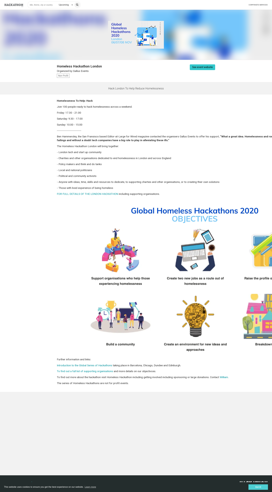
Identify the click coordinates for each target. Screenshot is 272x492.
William (224, 377)
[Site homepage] (13, 5)
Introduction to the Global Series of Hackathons (84, 365)
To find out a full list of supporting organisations (85, 371)
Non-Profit (63, 75)
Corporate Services (258, 5)
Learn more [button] (90, 487)
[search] (77, 5)
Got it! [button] (258, 487)
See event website (202, 67)
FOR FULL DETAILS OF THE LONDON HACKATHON (87, 194)
